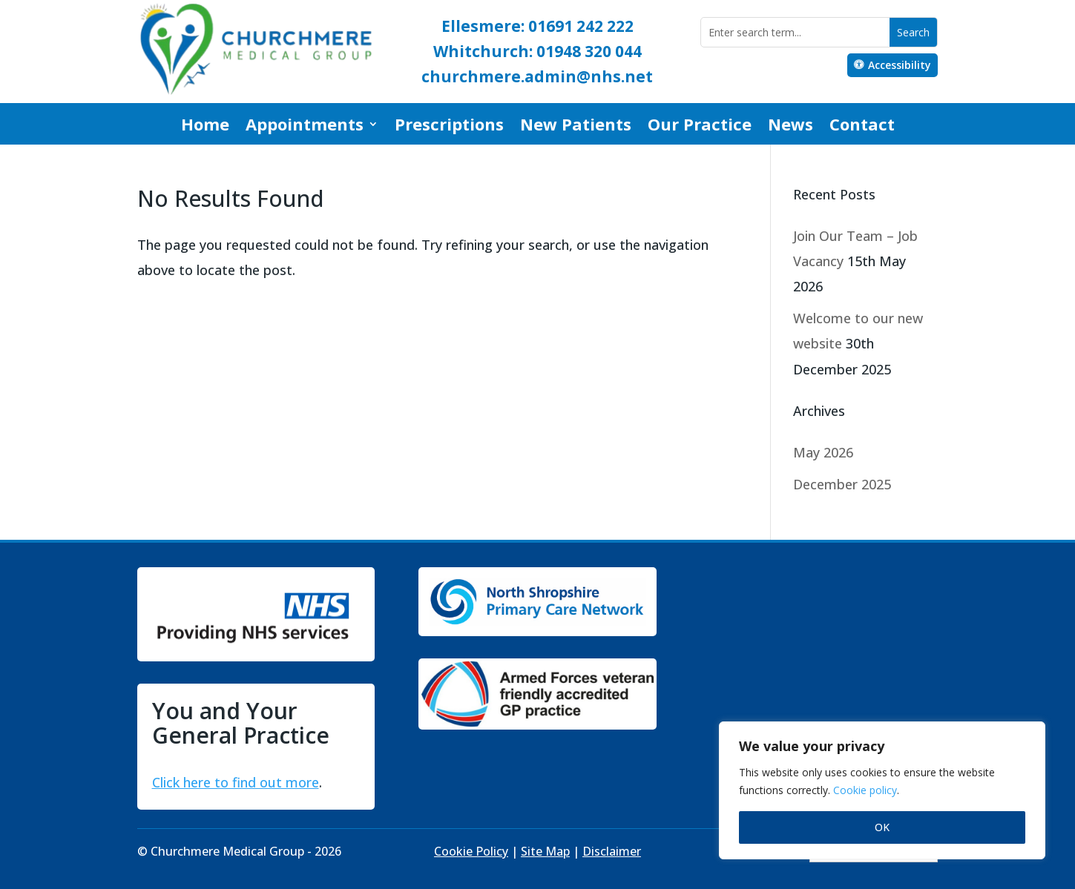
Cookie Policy (471, 851)
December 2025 (842, 484)
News (790, 127)
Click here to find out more (235, 782)
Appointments (305, 127)
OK (882, 827)
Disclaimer (611, 851)
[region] (882, 790)
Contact (862, 127)
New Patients (575, 127)
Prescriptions (449, 127)
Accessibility (899, 65)
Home (205, 127)
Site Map (545, 851)
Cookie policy (865, 790)
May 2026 (823, 452)
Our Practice (700, 127)
